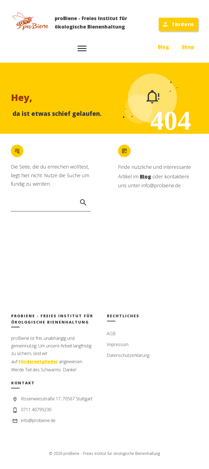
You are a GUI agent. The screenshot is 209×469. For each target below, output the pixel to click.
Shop (188, 46)
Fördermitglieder (38, 362)
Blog (163, 46)
